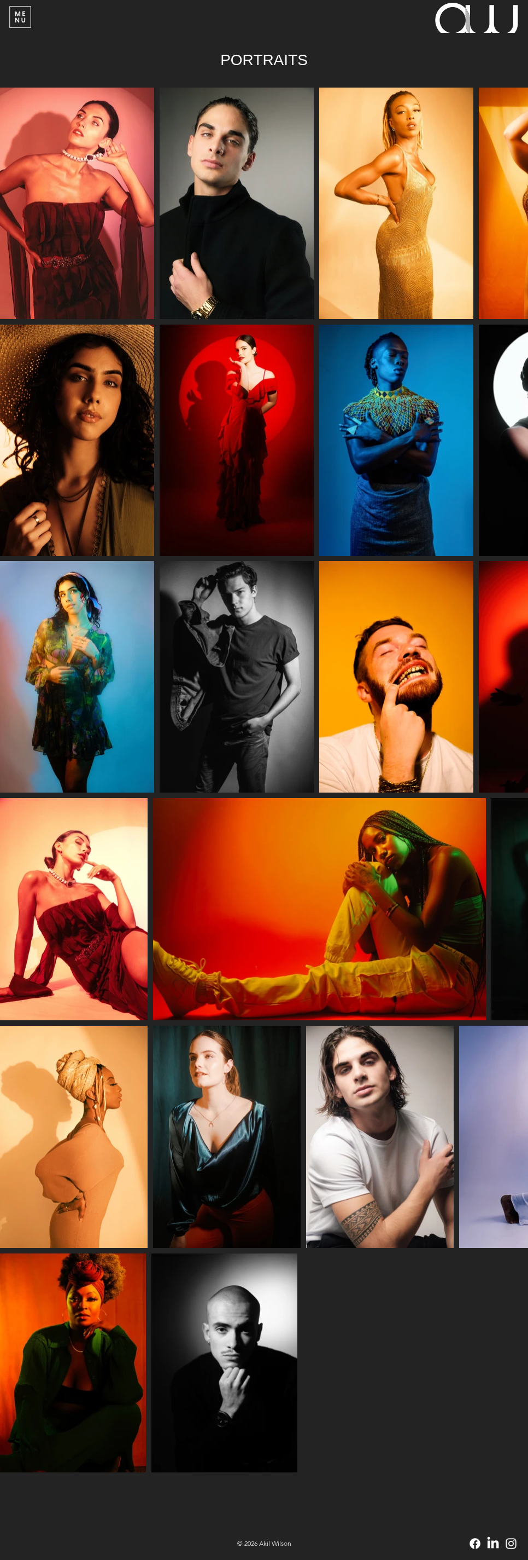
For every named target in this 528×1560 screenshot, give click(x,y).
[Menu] (20, 17)
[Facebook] (475, 1543)
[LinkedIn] (493, 1543)
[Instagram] (511, 1543)
